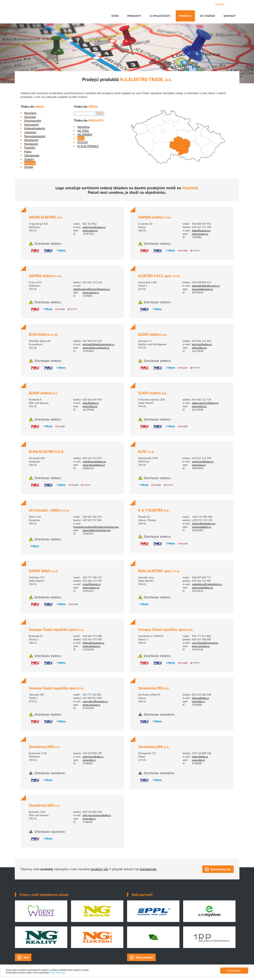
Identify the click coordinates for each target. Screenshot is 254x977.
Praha (27, 151)
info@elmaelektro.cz (94, 461)
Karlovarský (31, 124)
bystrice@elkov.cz (202, 344)
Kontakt (230, 16)
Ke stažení (207, 16)
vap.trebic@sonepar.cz (95, 701)
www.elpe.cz (199, 465)
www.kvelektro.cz (201, 527)
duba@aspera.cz (201, 230)
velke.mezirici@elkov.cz (205, 403)
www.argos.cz (90, 230)
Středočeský (31, 155)
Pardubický (31, 144)
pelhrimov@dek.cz (93, 756)
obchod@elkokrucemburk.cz (98, 344)
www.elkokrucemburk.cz (96, 347)
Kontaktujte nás (221, 869)
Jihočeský (30, 117)
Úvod (115, 16)
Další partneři (144, 957)
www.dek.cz (198, 701)
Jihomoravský (32, 120)
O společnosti (160, 16)
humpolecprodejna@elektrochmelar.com (96, 527)
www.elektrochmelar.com (97, 530)
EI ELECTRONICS (87, 146)
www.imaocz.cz (91, 587)
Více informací (69, 973)
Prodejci (185, 16)
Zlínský (28, 167)
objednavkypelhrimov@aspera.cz (91, 289)
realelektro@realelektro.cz (207, 584)
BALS (81, 138)
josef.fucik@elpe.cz (203, 461)
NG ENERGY (84, 134)
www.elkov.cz (199, 347)
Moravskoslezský (34, 136)
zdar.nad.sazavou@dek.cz (97, 815)
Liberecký (30, 132)
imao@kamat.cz (92, 584)
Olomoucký (31, 140)
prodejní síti (99, 869)
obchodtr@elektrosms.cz (206, 285)
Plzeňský (29, 147)
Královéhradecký (34, 128)
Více (26, 957)
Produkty (134, 16)
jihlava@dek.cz (200, 698)
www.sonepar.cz (91, 646)
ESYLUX (82, 142)
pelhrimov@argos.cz (94, 227)
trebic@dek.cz (200, 756)
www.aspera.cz (200, 234)
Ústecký (29, 159)
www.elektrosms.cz (202, 289)
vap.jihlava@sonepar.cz (205, 642)
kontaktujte (148, 869)
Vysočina (30, 163)
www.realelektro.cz (202, 587)
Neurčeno (30, 113)
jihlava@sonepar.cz (93, 642)
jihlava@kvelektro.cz (203, 523)
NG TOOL (83, 131)
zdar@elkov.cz (91, 403)
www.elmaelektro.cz (94, 465)
